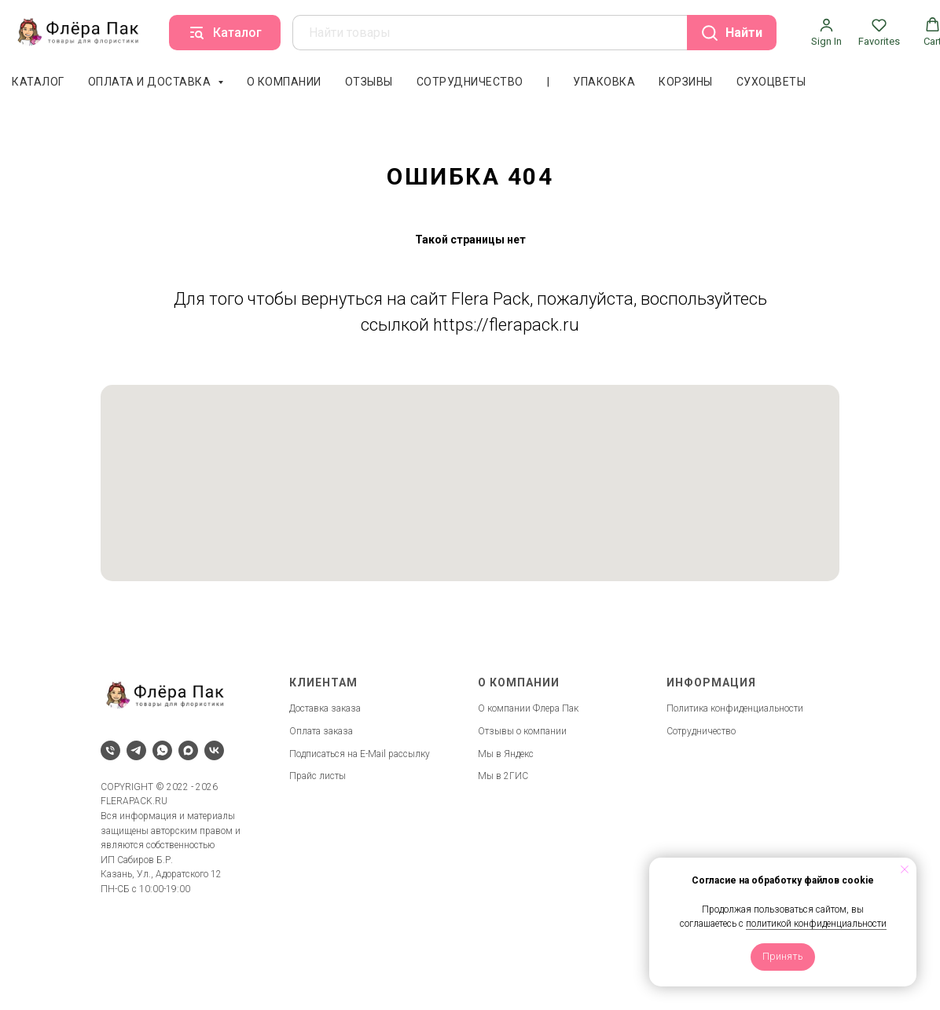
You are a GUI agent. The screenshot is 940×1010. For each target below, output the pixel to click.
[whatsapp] (162, 750)
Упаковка (604, 81)
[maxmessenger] (188, 750)
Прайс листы (317, 775)
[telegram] (136, 750)
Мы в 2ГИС (503, 775)
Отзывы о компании (522, 731)
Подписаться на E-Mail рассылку (359, 753)
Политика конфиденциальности (734, 708)
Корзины (686, 81)
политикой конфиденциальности (816, 923)
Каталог (38, 81)
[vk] (214, 750)
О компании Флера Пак (528, 708)
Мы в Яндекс (506, 753)
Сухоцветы (771, 81)
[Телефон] (110, 750)
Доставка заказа (325, 708)
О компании (284, 81)
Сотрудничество (470, 81)
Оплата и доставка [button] (151, 81)
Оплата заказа (321, 731)
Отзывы (369, 81)
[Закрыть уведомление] (904, 869)
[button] (826, 32)
